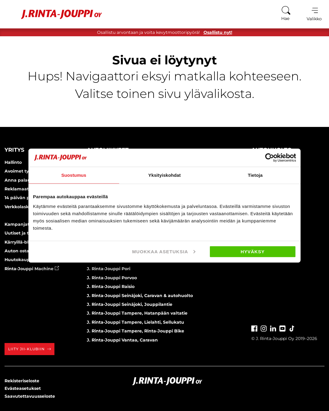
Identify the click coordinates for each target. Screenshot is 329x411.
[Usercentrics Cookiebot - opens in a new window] (269, 157)
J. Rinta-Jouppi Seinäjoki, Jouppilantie (129, 304)
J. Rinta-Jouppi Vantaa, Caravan (122, 340)
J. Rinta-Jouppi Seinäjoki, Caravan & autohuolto (140, 295)
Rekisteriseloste (22, 380)
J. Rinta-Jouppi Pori (108, 268)
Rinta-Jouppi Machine (32, 268)
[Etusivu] (54, 14)
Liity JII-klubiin (29, 349)
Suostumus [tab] (73, 175)
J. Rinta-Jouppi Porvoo (112, 277)
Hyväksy (253, 251)
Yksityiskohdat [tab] (164, 175)
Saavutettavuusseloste (30, 396)
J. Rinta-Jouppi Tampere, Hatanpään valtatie (137, 313)
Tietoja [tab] (255, 175)
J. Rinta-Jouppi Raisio (111, 286)
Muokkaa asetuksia (163, 251)
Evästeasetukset (23, 388)
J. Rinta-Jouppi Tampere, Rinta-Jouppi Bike (135, 331)
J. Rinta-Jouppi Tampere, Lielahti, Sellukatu (135, 322)
